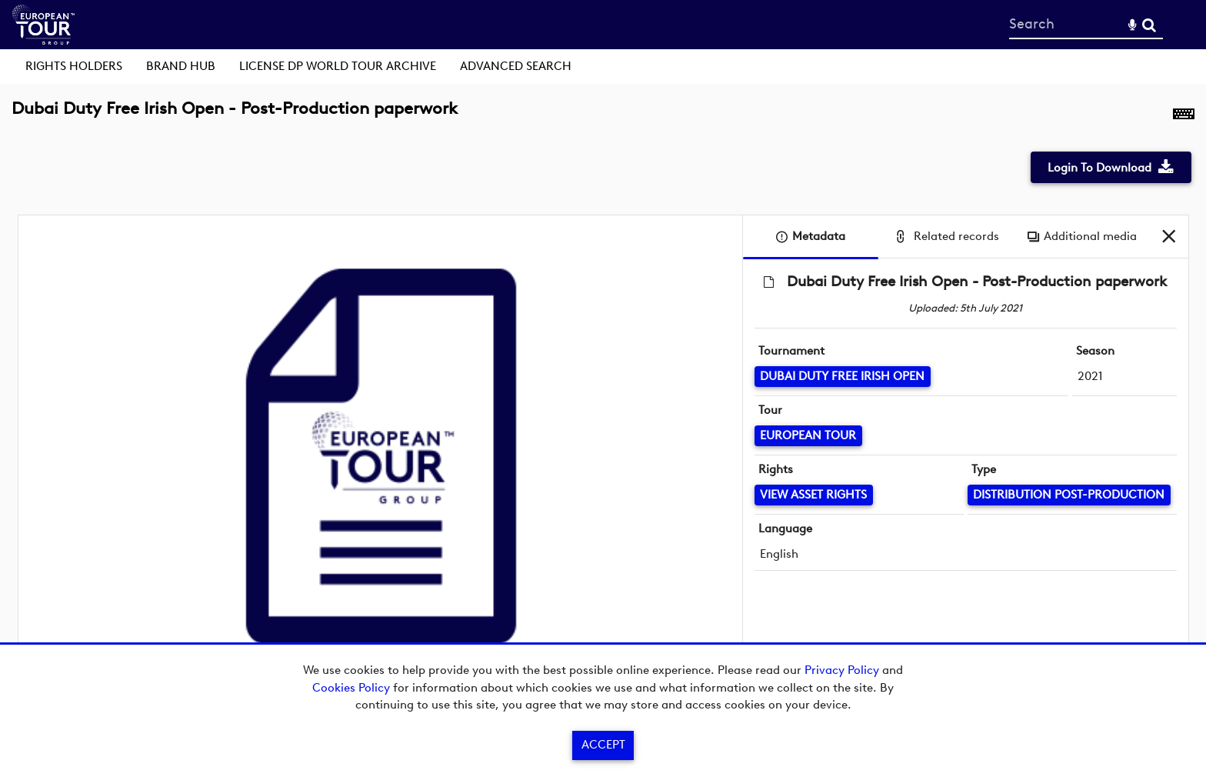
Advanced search (515, 66)
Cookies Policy (351, 688)
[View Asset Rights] (814, 495)
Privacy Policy (842, 670)
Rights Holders (73, 66)
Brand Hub (180, 66)
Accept (603, 745)
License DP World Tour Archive (337, 66)
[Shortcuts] (1183, 116)
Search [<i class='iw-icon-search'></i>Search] (1149, 24)
